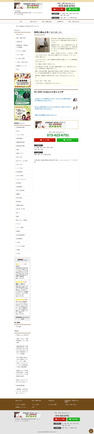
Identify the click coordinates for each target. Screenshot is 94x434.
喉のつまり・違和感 (21, 220)
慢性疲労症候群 (20, 145)
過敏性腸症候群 (20, 142)
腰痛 (17, 216)
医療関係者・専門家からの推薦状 (22, 46)
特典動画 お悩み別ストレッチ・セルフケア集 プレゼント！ (22, 391)
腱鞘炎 (18, 194)
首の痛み (18, 183)
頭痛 (17, 149)
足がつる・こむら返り (22, 160)
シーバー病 (19, 168)
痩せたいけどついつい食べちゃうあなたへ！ (22, 380)
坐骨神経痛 (19, 186)
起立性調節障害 (20, 235)
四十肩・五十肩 (20, 209)
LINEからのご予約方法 (22, 335)
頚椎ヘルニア (19, 153)
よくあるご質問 (20, 58)
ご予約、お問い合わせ (73, 21)
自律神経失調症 (20, 127)
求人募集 (18, 326)
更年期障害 (19, 238)
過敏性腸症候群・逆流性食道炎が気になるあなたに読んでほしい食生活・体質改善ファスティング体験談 (22, 350)
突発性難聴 (19, 138)
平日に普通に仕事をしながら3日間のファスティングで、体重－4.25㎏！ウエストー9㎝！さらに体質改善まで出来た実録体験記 (22, 362)
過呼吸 (18, 231)
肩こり (18, 212)
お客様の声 (60, 21)
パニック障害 (19, 227)
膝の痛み (18, 201)
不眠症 (18, 249)
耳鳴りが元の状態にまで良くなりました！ (46, 115)
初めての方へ (33, 21)
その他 (18, 253)
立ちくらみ (19, 164)
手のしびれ (19, 157)
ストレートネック (21, 179)
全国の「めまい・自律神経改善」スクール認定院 (22, 340)
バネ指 (18, 242)
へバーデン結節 (20, 246)
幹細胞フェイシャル (21, 65)
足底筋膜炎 (19, 171)
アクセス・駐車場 (21, 51)
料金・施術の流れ (47, 21)
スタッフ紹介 (19, 54)
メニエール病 (19, 134)
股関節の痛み (19, 205)
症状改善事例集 (20, 385)
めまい (18, 131)
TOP (21, 21)
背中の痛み (19, 198)
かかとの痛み (19, 175)
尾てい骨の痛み (20, 190)
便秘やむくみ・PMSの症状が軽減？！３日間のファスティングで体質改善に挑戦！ (22, 373)
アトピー (18, 223)
